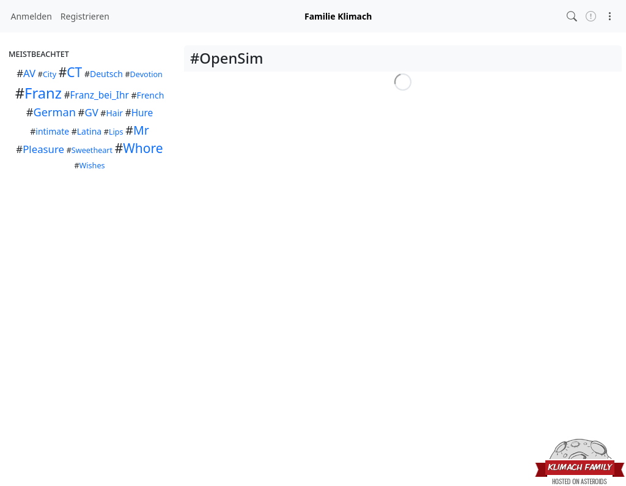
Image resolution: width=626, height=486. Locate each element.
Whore (143, 148)
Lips (116, 132)
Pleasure (43, 149)
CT (74, 72)
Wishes (92, 165)
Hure (142, 113)
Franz (43, 93)
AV (29, 73)
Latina (89, 131)
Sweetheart (92, 150)
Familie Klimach (338, 16)
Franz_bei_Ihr (99, 95)
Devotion (146, 74)
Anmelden (31, 16)
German (54, 112)
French (150, 95)
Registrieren (85, 16)
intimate (52, 131)
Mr (141, 130)
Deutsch (106, 74)
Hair (114, 113)
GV (91, 112)
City (49, 74)
